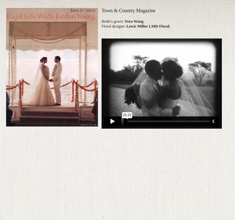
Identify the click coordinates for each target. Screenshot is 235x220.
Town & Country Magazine (128, 10)
